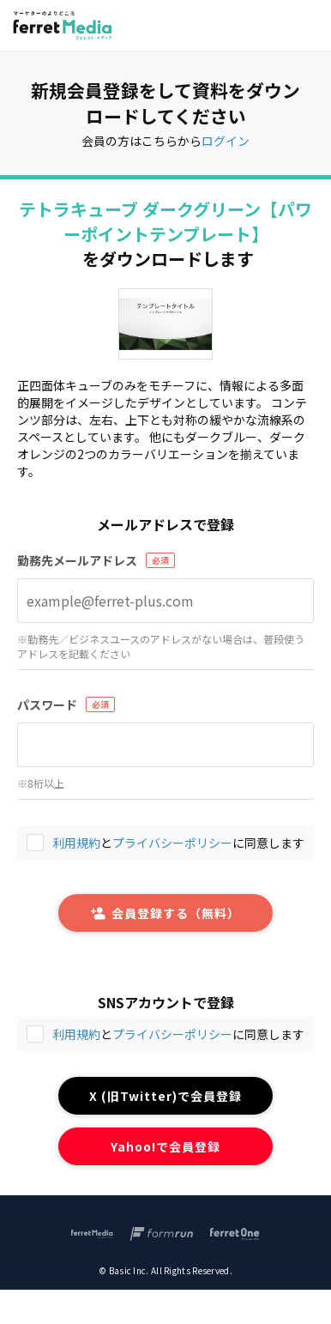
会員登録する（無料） (165, 913)
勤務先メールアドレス (77, 560)
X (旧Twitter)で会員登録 (166, 1095)
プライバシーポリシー (172, 1034)
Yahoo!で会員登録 (166, 1146)
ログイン (226, 140)
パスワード (47, 704)
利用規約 (76, 1034)
